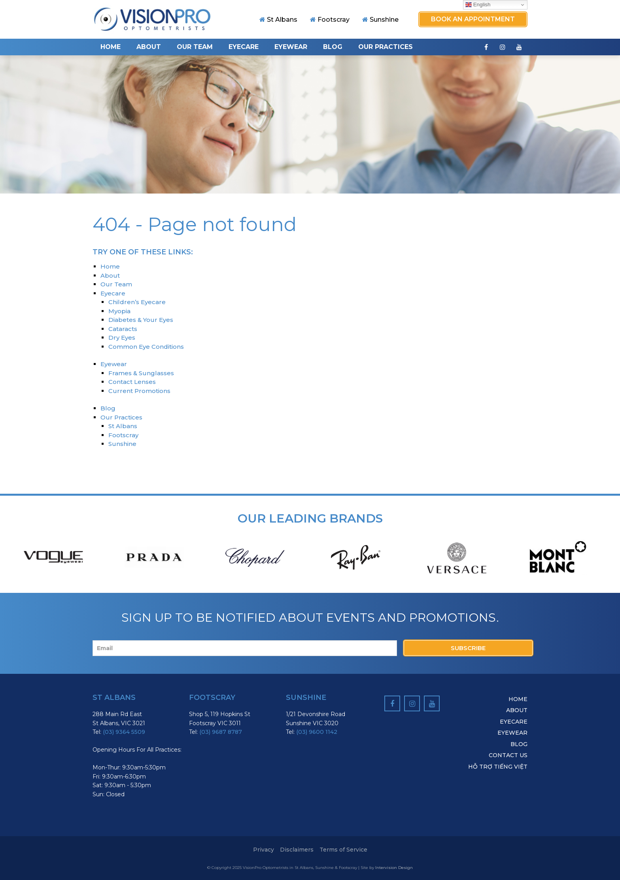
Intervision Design (394, 867)
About (148, 47)
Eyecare (244, 47)
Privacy (263, 849)
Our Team (195, 47)
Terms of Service (343, 849)
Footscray (330, 19)
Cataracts (122, 329)
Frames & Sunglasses (141, 373)
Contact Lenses (132, 381)
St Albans (278, 19)
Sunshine (380, 19)
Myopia (119, 311)
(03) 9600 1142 (316, 731)
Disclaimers (297, 849)
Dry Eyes (121, 337)
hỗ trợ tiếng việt (497, 766)
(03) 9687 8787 (220, 731)
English (477, 5)
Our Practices (385, 47)
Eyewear (290, 47)
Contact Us (508, 755)
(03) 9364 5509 (124, 731)
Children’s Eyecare (137, 302)
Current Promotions (139, 391)
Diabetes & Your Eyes (140, 319)
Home (110, 47)
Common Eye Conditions (146, 346)
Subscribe (468, 648)
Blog (332, 47)
